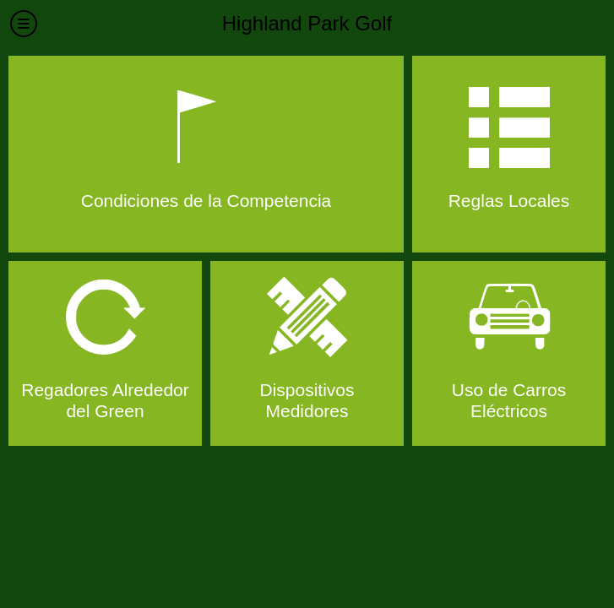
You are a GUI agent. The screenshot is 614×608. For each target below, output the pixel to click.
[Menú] (23, 23)
